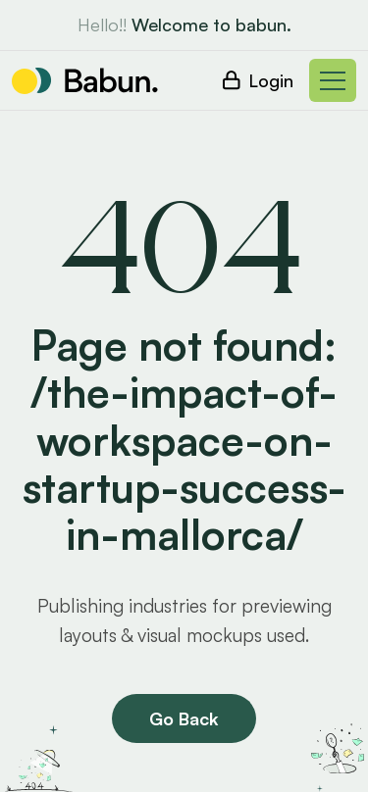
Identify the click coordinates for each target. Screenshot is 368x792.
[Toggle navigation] (332, 80)
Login (270, 80)
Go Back (184, 718)
